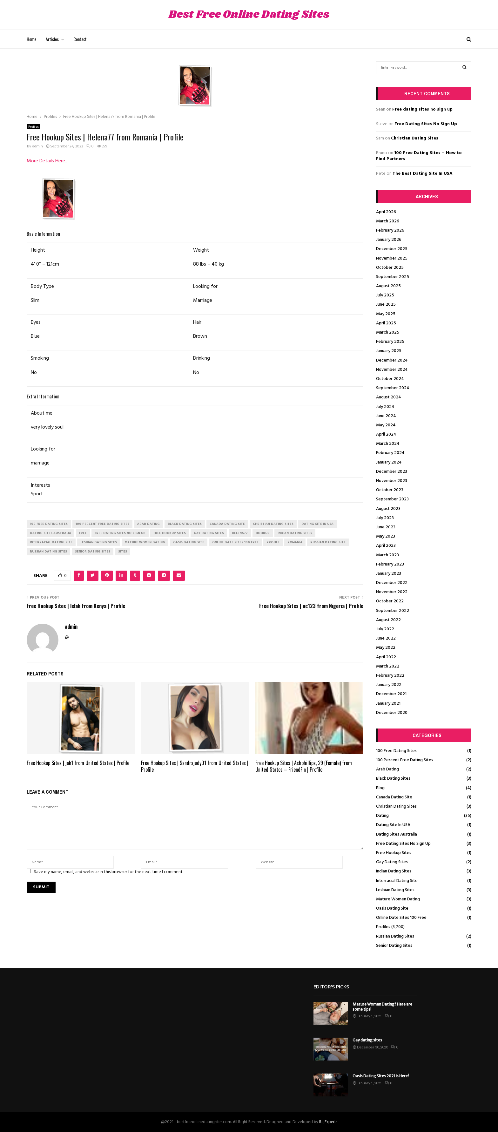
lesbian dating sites (98, 542)
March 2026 (387, 221)
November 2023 (391, 481)
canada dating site (227, 523)
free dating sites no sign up (120, 533)
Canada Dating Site (394, 797)
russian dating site (328, 542)
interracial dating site (51, 542)
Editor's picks (331, 987)
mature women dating (145, 542)
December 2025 (391, 249)
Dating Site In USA (393, 825)
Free (83, 533)
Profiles (33, 126)
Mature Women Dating (398, 899)
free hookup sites (169, 533)
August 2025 (388, 286)
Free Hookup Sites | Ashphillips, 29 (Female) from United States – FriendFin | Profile (303, 766)
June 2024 (386, 416)
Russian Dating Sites (395, 936)
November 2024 (392, 369)
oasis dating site (188, 542)
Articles (52, 39)
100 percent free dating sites (102, 523)
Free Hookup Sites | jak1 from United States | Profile (78, 763)
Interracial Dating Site (397, 881)
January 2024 (389, 462)
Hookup (263, 533)
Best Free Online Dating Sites (249, 15)
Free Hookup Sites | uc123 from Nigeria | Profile (311, 606)
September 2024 (392, 388)
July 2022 (385, 629)
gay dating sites (209, 533)
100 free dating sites (49, 523)
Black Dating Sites (393, 778)
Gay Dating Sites (392, 862)
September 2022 (392, 610)
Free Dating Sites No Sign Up (425, 124)
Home (31, 39)
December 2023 (391, 471)
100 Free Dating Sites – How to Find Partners (419, 156)
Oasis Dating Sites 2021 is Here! (381, 1076)
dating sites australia (50, 533)
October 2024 (390, 379)
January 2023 (388, 573)
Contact (80, 39)
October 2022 (390, 601)
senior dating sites (92, 551)
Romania (294, 542)
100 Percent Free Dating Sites (404, 760)
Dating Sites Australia (396, 834)
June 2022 (386, 638)
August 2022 (388, 620)
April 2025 (386, 323)
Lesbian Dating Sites (395, 890)
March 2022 (387, 666)
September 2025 (392, 277)
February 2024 (390, 453)
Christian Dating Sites (414, 138)
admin (37, 146)
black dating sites (185, 523)
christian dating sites (273, 523)
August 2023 (388, 508)
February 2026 (390, 230)
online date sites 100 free (235, 542)
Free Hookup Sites (393, 853)
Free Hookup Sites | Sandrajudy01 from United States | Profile (194, 766)
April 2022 (386, 657)
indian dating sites (295, 533)
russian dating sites (48, 551)
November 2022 (391, 592)
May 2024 (386, 425)
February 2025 (390, 341)
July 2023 (385, 518)
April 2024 (386, 434)
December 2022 (391, 582)
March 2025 (387, 332)
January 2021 (388, 703)
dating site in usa (317, 523)
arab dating (148, 523)
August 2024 (388, 397)
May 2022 (385, 647)
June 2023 (385, 527)
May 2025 (385, 314)
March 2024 (388, 443)
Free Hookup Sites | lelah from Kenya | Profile (76, 606)
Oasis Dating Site (392, 908)
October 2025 (390, 267)
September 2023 (392, 499)
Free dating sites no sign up (422, 109)
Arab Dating (387, 769)
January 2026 (388, 239)
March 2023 (387, 555)
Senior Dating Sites (394, 945)
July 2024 (385, 406)
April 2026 (386, 212)
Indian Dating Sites (393, 871)
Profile (272, 542)
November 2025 (391, 258)
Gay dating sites (367, 1040)
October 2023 (389, 490)
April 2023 (386, 545)
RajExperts (328, 1122)
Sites (122, 551)
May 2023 (385, 536)
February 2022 (390, 675)
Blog (380, 788)
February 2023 (390, 564)
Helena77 (240, 533)
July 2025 (385, 295)
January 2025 (388, 351)
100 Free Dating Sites (396, 751)
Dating (382, 815)
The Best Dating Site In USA (423, 173)
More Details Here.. (47, 161)
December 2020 (391, 712)
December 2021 (391, 694)
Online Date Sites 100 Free (401, 917)
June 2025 (386, 304)
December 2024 (392, 360)
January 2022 (388, 684)
